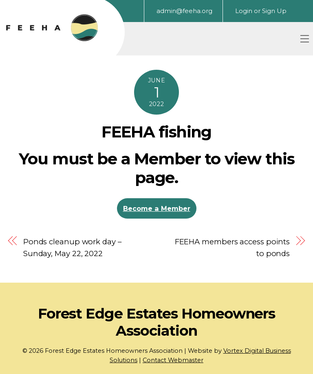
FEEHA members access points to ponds (232, 248)
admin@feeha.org (184, 11)
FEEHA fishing (156, 132)
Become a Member (156, 208)
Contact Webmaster (173, 360)
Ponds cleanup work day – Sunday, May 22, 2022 (72, 248)
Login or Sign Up (261, 11)
